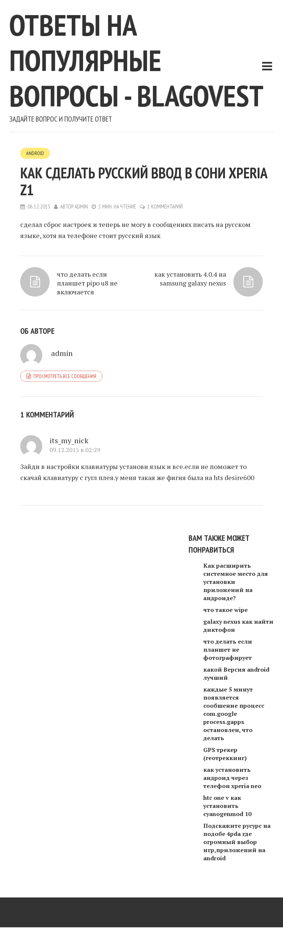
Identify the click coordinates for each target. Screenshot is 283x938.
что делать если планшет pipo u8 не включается (87, 283)
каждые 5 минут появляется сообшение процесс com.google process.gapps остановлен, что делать (233, 713)
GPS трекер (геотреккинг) (225, 754)
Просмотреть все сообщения (64, 376)
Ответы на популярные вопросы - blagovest (136, 60)
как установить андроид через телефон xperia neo (232, 778)
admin (81, 206)
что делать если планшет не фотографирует (227, 649)
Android (35, 153)
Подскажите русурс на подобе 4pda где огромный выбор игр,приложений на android (237, 842)
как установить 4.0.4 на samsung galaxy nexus (190, 278)
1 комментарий (165, 206)
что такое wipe (225, 610)
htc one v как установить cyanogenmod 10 (227, 806)
